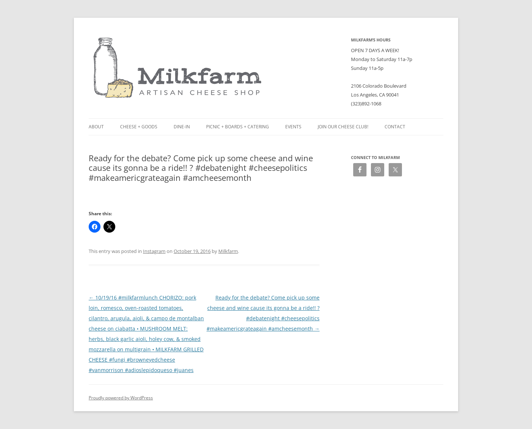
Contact (395, 127)
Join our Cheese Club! (343, 127)
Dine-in (182, 127)
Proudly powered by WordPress (121, 398)
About (96, 127)
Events (293, 127)
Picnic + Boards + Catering (237, 127)
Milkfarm (228, 251)
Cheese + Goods (138, 127)
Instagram (154, 251)
